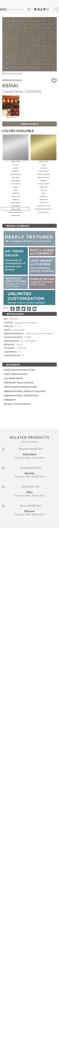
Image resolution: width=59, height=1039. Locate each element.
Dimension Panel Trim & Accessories (24, 831)
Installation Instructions (19, 809)
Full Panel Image (13, 818)
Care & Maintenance (16, 813)
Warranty (10, 839)
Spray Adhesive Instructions (20, 826)
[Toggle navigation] (56, 9)
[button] (54, 80)
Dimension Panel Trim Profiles (21, 835)
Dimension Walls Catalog (19, 822)
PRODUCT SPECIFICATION (17, 843)
